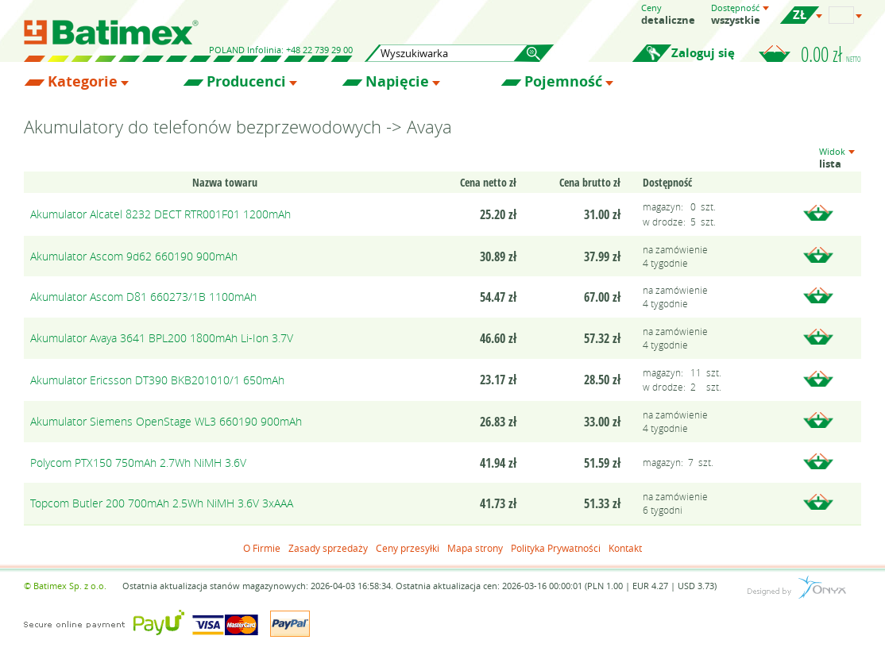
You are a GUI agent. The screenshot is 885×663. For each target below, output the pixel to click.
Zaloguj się (703, 52)
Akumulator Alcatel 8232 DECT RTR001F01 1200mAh (160, 214)
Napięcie (397, 82)
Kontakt (625, 548)
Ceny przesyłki (407, 548)
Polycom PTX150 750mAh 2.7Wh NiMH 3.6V (138, 462)
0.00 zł (831, 53)
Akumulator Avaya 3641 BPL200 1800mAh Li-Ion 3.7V (161, 337)
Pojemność (563, 82)
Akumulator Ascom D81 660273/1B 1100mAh (143, 296)
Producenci (246, 82)
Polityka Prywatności (556, 548)
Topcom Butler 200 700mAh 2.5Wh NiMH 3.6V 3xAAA (161, 503)
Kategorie (83, 82)
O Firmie (261, 548)
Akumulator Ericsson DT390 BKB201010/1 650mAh (157, 379)
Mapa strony (475, 548)
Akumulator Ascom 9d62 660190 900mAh (134, 256)
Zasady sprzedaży (328, 548)
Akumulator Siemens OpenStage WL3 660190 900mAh (166, 421)
